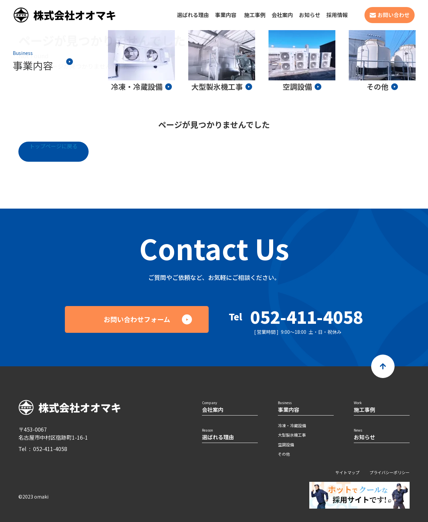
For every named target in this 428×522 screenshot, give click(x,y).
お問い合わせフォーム (137, 319)
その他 (284, 454)
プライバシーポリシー (389, 472)
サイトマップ (347, 472)
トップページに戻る (53, 146)
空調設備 (286, 444)
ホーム (27, 66)
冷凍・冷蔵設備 (292, 425)
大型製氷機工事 (292, 435)
